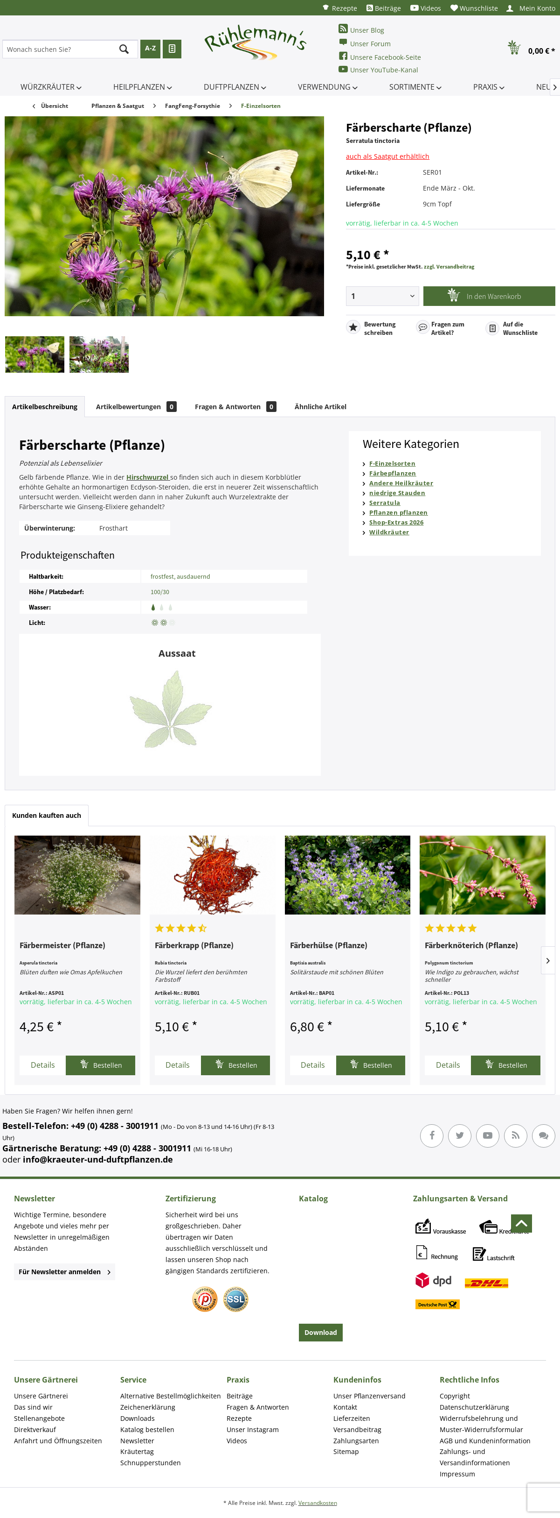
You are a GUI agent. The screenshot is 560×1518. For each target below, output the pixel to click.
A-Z (150, 47)
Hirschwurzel (147, 477)
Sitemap (346, 1451)
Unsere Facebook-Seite (380, 56)
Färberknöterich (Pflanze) (471, 946)
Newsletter (137, 1440)
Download (320, 1332)
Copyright (455, 1395)
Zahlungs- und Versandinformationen (475, 1457)
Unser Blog (361, 29)
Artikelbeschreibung (44, 406)
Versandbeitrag (357, 1429)
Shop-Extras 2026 (396, 522)
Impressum (457, 1473)
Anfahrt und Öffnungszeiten (58, 1440)
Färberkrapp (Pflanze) (194, 946)
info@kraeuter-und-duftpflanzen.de (98, 1159)
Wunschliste (474, 8)
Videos (425, 8)
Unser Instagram (253, 1429)
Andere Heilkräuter (401, 483)
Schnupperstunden (150, 1462)
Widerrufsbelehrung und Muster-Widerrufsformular (481, 1424)
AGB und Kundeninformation (485, 1440)
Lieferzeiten (351, 1418)
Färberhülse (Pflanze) (328, 946)
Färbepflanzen (392, 473)
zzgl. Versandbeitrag (449, 266)
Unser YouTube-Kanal (378, 69)
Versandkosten (317, 1503)
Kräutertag (137, 1451)
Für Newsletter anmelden (65, 1271)
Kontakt (345, 1407)
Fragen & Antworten (236, 406)
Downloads (137, 1418)
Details (43, 1065)
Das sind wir (33, 1407)
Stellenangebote (39, 1418)
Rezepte (339, 8)
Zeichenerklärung (147, 1407)
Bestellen (101, 1064)
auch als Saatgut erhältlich (387, 156)
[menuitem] (339, 8)
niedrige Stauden (397, 493)
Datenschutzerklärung (474, 1407)
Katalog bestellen (147, 1429)
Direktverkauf (35, 1429)
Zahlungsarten (356, 1440)
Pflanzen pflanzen (398, 512)
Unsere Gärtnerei (41, 1395)
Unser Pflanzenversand (369, 1395)
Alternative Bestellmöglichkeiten (170, 1395)
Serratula (385, 502)
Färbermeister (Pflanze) (62, 946)
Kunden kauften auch (46, 815)
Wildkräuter (389, 532)
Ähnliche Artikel (320, 406)
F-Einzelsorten (392, 463)
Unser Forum (365, 42)
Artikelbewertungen (136, 406)
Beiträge (383, 8)
